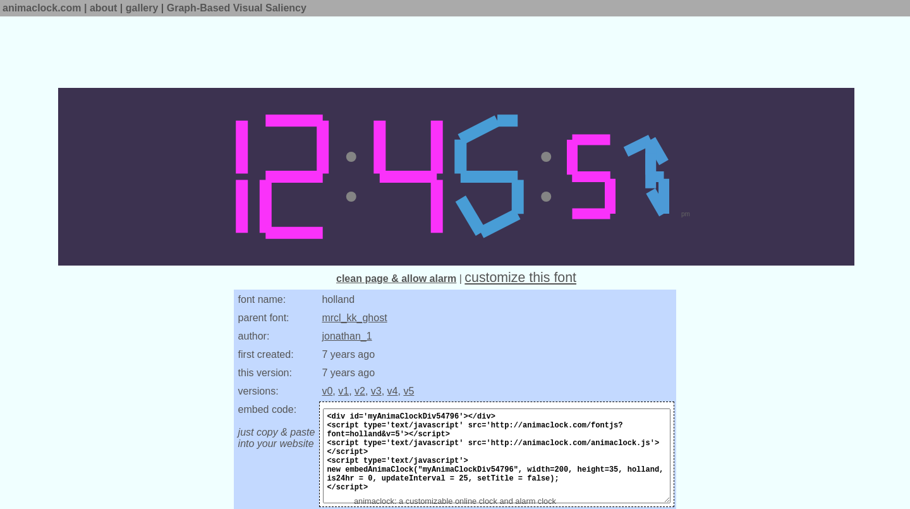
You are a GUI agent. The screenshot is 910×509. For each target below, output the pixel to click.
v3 (376, 391)
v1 (343, 391)
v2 (360, 391)
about (104, 8)
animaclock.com (42, 8)
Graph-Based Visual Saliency (236, 8)
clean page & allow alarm (396, 278)
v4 (392, 391)
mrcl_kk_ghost (354, 317)
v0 (327, 391)
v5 (408, 391)
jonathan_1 (347, 336)
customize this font (520, 277)
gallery (142, 8)
